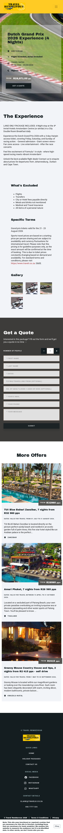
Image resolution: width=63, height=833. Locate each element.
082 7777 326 (31, 807)
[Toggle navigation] (56, 6)
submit (31, 426)
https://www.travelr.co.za (23, 263)
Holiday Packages (31, 759)
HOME (31, 753)
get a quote (19, 86)
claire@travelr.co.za (31, 801)
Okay (57, 826)
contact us (31, 764)
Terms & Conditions (40, 818)
